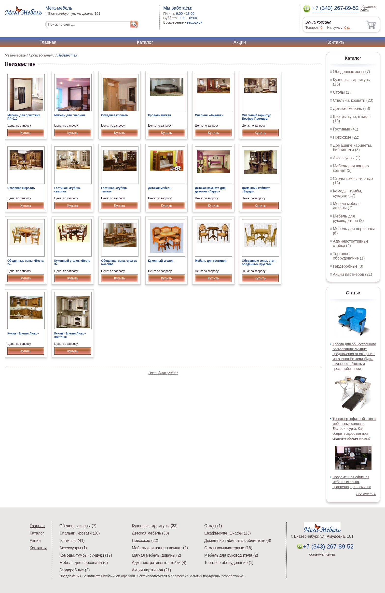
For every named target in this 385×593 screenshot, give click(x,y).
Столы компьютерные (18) (228, 548)
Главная (48, 42)
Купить (25, 133)
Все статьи (366, 494)
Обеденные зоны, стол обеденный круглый (258, 262)
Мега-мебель (15, 55)
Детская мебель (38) (351, 108)
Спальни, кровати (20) (353, 100)
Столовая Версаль (21, 188)
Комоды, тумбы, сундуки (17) (347, 193)
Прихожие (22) (346, 137)
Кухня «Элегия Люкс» (23, 333)
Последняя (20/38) (163, 373)
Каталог (145, 42)
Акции (240, 42)
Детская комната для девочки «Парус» (210, 189)
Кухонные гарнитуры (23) (155, 526)
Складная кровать (114, 115)
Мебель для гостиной (210, 260)
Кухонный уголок (160, 260)
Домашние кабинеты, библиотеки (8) (352, 147)
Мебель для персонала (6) (83, 563)
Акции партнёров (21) (352, 274)
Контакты (335, 42)
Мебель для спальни (69, 115)
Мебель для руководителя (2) (348, 218)
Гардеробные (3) (348, 266)
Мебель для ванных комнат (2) (351, 168)
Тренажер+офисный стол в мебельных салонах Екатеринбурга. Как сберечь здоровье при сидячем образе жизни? (354, 428)
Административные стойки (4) (351, 243)
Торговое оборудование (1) (349, 256)
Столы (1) (342, 92)
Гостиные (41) (345, 129)
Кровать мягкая (159, 115)
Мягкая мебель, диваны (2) (347, 206)
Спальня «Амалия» (209, 115)
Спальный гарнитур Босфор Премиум (256, 117)
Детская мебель (159, 188)
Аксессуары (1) (346, 158)
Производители (42, 55)
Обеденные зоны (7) (351, 72)
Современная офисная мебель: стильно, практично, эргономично (351, 482)
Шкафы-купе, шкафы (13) (227, 533)
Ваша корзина (318, 22)
